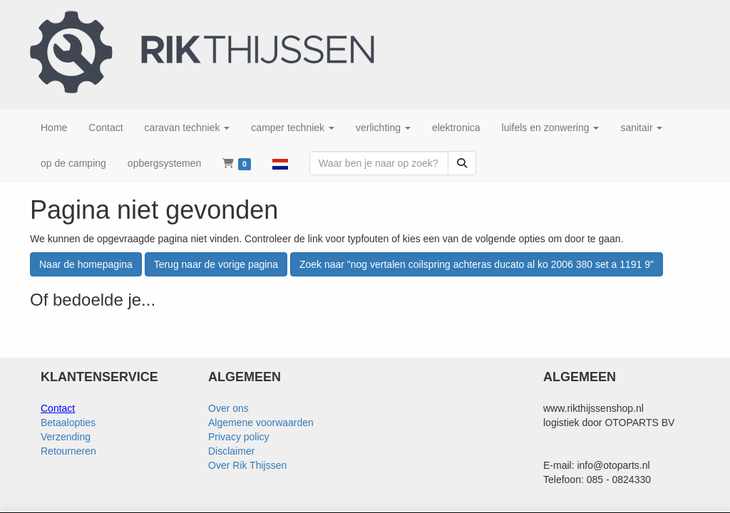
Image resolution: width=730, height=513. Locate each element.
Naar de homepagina (86, 264)
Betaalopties (68, 422)
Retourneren (68, 451)
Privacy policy (238, 436)
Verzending (66, 436)
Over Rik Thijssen (247, 465)
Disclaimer (231, 451)
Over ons (228, 408)
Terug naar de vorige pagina (216, 264)
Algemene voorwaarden (261, 422)
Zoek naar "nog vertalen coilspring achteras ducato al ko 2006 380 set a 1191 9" (476, 264)
